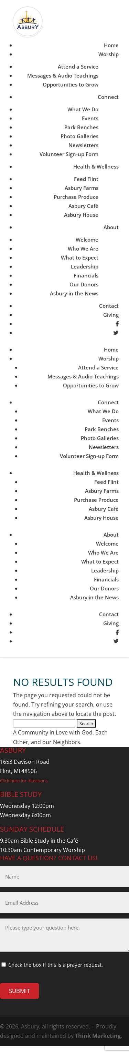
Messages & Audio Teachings (62, 75)
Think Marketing (98, 1035)
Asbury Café (83, 205)
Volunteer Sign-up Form (69, 154)
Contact (109, 305)
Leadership (84, 266)
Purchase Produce (76, 196)
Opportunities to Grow (70, 84)
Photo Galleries (79, 136)
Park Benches (81, 127)
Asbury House (81, 214)
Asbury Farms (81, 187)
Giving (111, 314)
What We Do (82, 109)
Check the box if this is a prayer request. (55, 964)
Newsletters (83, 145)
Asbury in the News (74, 293)
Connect (108, 96)
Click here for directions (24, 781)
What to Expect (79, 257)
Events (90, 118)
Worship (108, 54)
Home (111, 45)
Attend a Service (78, 66)
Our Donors (83, 284)
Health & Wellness (96, 166)
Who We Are (83, 248)
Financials (86, 275)
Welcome (87, 239)
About (111, 227)
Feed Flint (86, 178)
